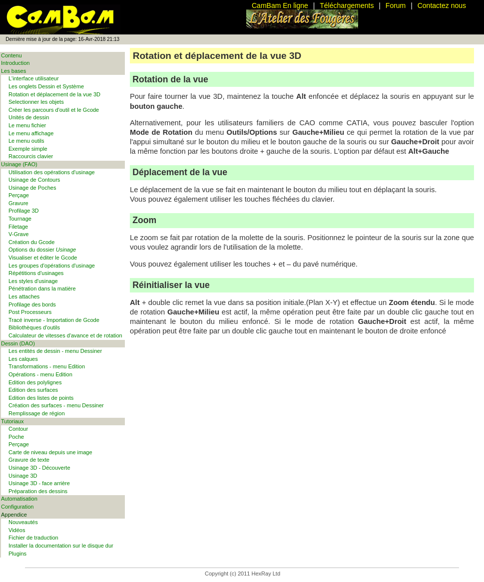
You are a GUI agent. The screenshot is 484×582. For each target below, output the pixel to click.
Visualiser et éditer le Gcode (42, 258)
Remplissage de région (36, 413)
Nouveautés (23, 522)
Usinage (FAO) (19, 164)
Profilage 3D (23, 211)
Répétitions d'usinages (35, 273)
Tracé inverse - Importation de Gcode (53, 320)
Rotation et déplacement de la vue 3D (54, 94)
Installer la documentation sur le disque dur (60, 546)
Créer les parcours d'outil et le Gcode (53, 110)
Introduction (15, 63)
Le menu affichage (30, 133)
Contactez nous (442, 5)
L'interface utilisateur (33, 78)
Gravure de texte (28, 460)
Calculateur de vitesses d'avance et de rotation (65, 335)
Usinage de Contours (34, 180)
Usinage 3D (22, 476)
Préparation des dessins (37, 491)
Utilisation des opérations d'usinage (51, 172)
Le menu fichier (27, 125)
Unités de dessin (28, 117)
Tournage (19, 219)
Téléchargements (347, 5)
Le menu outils (26, 141)
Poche (16, 437)
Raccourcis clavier (30, 156)
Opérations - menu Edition (40, 374)
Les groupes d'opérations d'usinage (51, 266)
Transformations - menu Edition (46, 366)
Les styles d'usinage (33, 281)
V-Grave (18, 234)
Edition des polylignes (34, 382)
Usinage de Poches (32, 188)
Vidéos (16, 530)
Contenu (11, 55)
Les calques (23, 359)
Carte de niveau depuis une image (50, 452)
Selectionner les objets (36, 102)
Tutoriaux (12, 421)
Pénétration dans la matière (42, 288)
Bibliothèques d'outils (34, 327)
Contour (18, 429)
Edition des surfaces (33, 390)
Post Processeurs (29, 312)
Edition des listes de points (40, 398)
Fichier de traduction (33, 538)
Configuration (17, 507)
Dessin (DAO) (18, 343)
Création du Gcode (31, 242)
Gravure (18, 203)
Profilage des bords (32, 304)
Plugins (17, 554)
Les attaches (23, 296)
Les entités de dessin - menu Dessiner (55, 351)
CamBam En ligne (280, 5)
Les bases (13, 71)
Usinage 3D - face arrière (39, 483)
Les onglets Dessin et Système (46, 86)
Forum (396, 5)
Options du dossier (42, 250)
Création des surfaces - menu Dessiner (56, 405)
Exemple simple (27, 149)
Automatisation (19, 499)
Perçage (18, 195)
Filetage (18, 227)
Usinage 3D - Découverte (39, 468)
